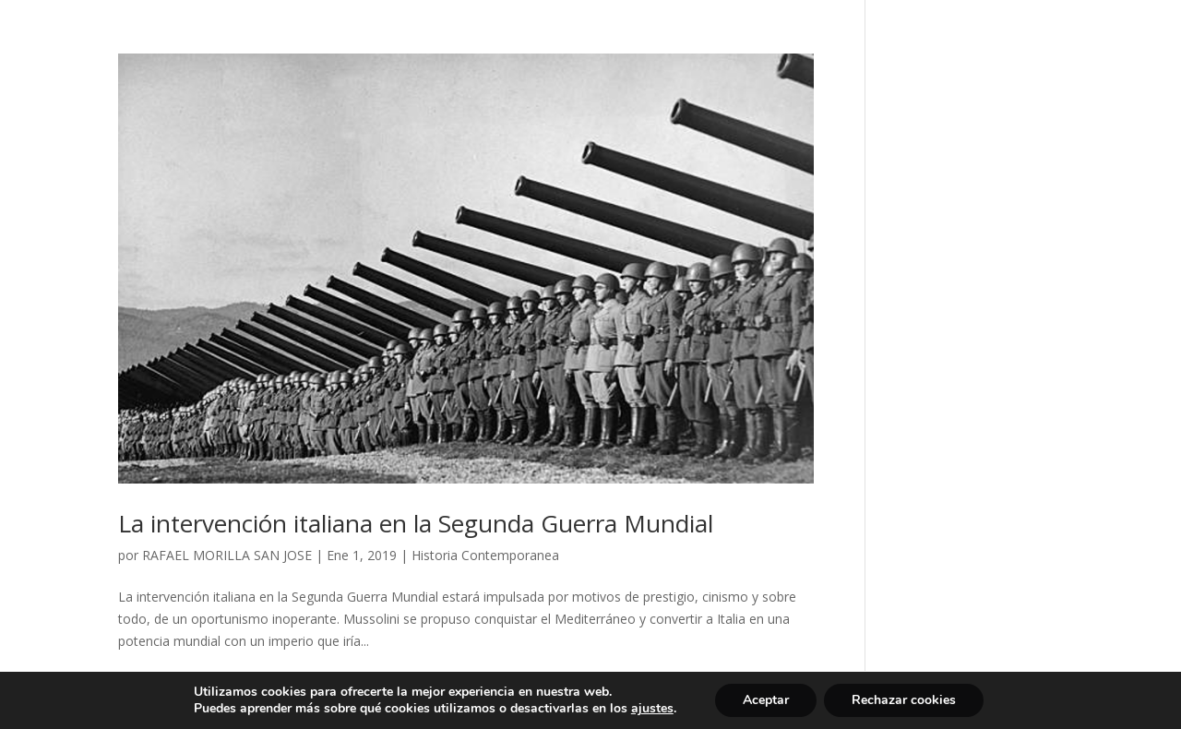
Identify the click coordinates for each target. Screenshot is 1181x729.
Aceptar (766, 700)
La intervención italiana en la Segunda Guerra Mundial (415, 523)
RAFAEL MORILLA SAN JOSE (227, 555)
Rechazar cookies (904, 700)
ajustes (652, 708)
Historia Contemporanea (485, 555)
